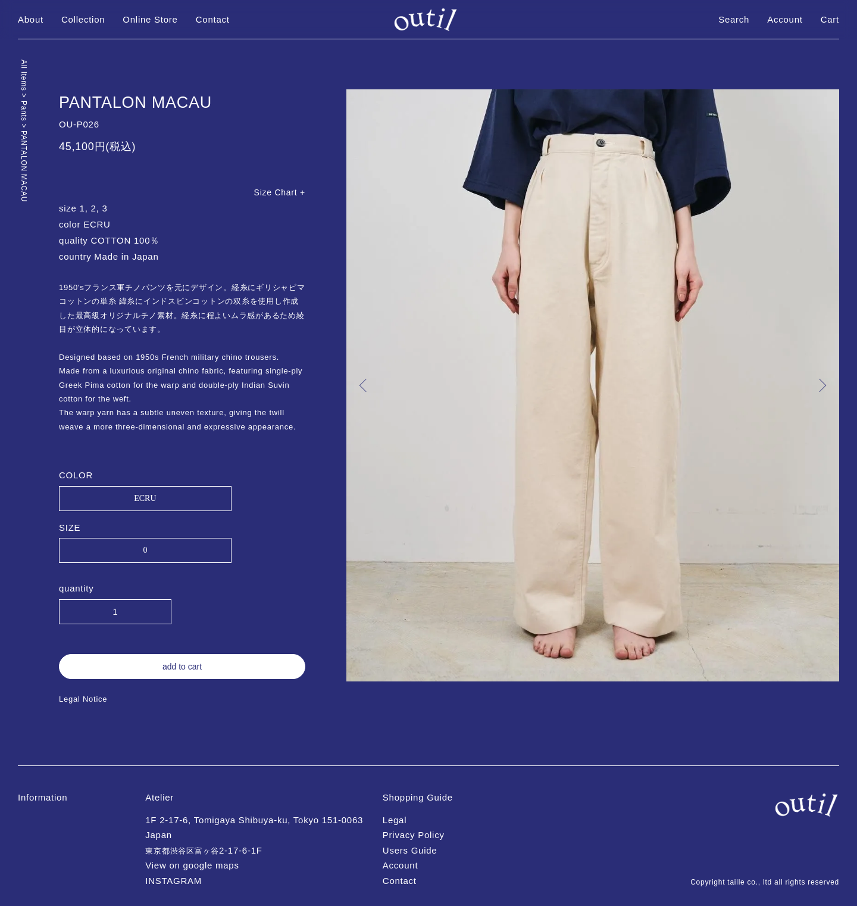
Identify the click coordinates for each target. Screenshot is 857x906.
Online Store (150, 19)
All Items (24, 77)
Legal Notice (83, 699)
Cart (830, 19)
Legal (394, 820)
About (30, 19)
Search (733, 19)
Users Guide (410, 850)
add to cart (182, 666)
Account (784, 19)
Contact (213, 19)
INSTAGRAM (173, 881)
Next (821, 385)
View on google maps (192, 865)
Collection (83, 19)
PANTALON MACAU (24, 166)
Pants (24, 112)
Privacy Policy (414, 835)
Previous (364, 385)
